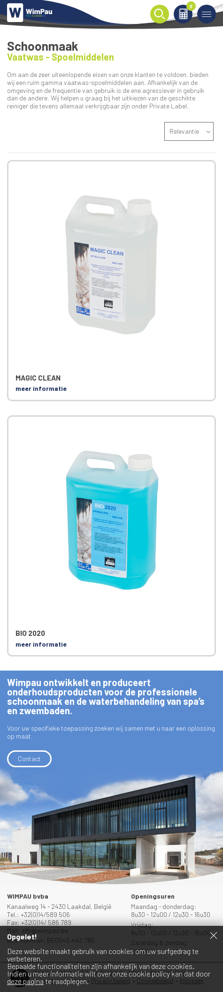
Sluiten (213, 935)
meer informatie (41, 388)
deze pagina (25, 981)
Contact (29, 759)
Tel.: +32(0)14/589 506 (38, 914)
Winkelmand (189, 8)
